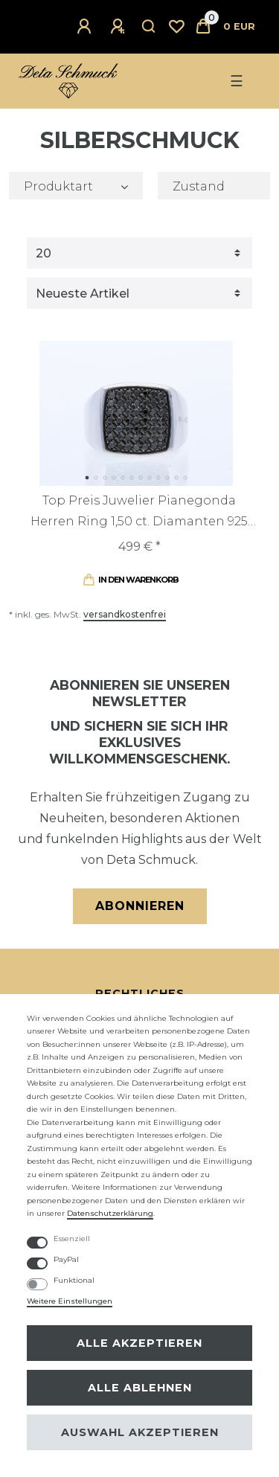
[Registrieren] (119, 26)
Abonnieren (140, 906)
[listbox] (136, 413)
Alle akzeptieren (139, 1343)
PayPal (66, 1259)
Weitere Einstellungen (69, 1301)
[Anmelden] (86, 26)
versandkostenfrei (124, 614)
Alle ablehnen (140, 1387)
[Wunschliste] (176, 27)
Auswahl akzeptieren (140, 1432)
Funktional (74, 1280)
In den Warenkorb (131, 580)
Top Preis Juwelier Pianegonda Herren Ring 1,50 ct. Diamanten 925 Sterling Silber (139, 512)
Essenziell (72, 1238)
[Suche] (149, 27)
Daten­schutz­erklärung (110, 1213)
